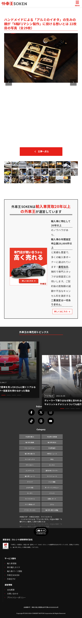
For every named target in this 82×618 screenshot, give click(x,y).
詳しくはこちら (62, 311)
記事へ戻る (41, 151)
